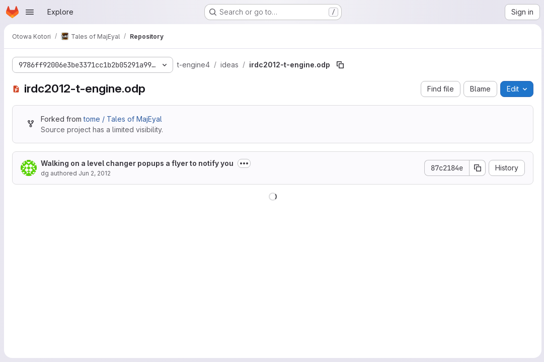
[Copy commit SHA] (476, 168)
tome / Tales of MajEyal (123, 119)
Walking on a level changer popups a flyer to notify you (137, 163)
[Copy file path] (340, 65)
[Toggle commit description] (244, 163)
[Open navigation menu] (30, 12)
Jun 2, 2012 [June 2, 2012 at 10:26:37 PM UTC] (95, 173)
